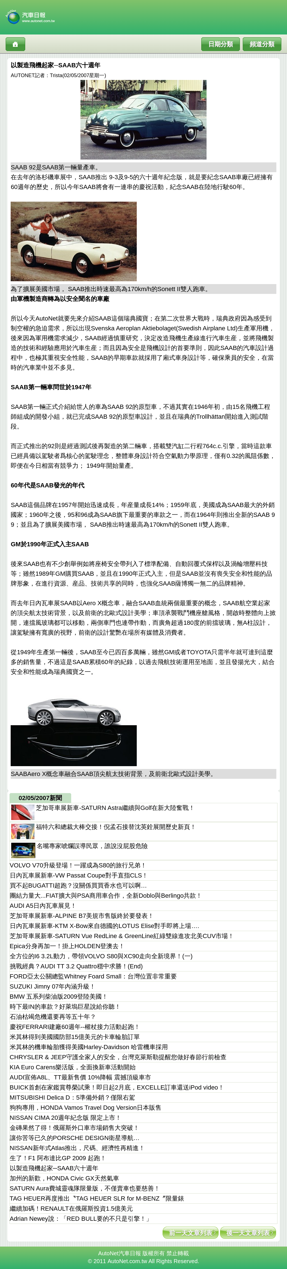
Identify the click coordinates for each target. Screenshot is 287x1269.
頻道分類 (262, 44)
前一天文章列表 (190, 1232)
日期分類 (220, 44)
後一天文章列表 (248, 1232)
